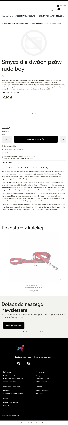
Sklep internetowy (31, 422)
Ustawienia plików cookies (13, 379)
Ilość (3, 135)
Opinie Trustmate (9, 382)
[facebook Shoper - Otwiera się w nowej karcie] (19, 363)
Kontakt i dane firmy (10, 402)
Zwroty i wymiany (42, 390)
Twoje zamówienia (43, 376)
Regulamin (40, 393)
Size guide (5, 128)
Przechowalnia (41, 382)
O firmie (6, 405)
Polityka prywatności (11, 376)
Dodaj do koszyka (35, 139)
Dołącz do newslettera (13, 325)
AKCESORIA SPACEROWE (21, 23)
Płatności (6, 390)
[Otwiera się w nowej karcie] (29, 363)
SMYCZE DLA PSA (37, 23)
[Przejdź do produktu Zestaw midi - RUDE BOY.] (34, 257)
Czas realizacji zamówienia (13, 393)
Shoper (16, 415)
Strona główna (6, 23)
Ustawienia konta (42, 379)
